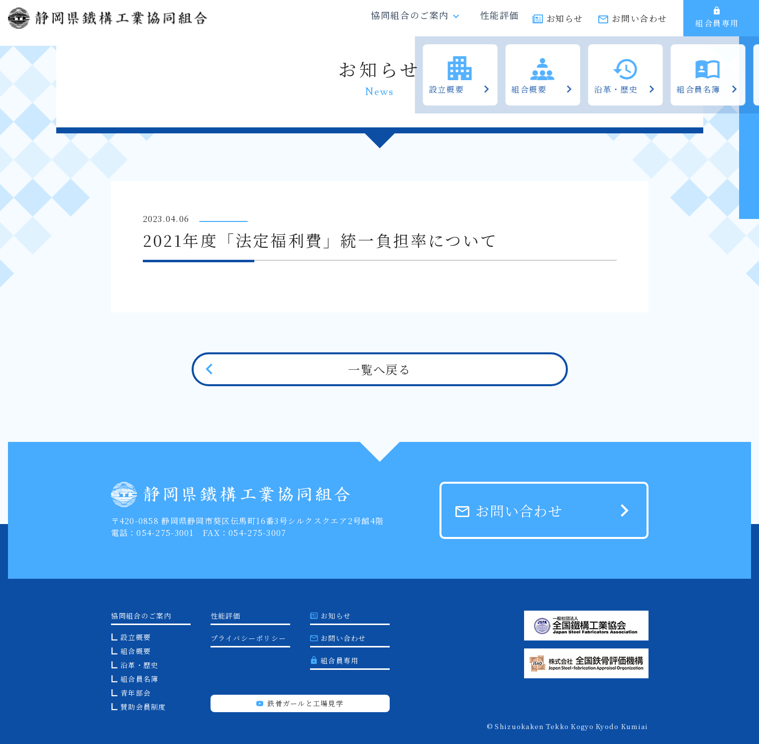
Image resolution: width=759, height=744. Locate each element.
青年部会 (135, 693)
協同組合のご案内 (418, 22)
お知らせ (564, 23)
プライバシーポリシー (249, 638)
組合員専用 (717, 22)
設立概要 (135, 637)
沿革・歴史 (139, 665)
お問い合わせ (639, 23)
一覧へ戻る (379, 369)
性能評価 (497, 22)
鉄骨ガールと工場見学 (299, 703)
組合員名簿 (139, 679)
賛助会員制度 (143, 707)
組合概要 (135, 651)
